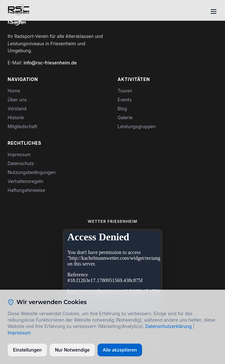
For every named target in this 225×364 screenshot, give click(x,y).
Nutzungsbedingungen (32, 172)
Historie (16, 117)
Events (125, 99)
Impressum (19, 154)
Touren (125, 90)
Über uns (17, 99)
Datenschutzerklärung (168, 326)
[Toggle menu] (213, 11)
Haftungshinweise (26, 190)
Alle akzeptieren (120, 350)
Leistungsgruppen (137, 126)
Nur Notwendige (72, 350)
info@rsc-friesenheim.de (50, 62)
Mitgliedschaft (22, 126)
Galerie (125, 117)
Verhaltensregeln (25, 181)
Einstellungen (27, 350)
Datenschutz (21, 163)
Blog (122, 108)
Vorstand (17, 108)
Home (14, 90)
